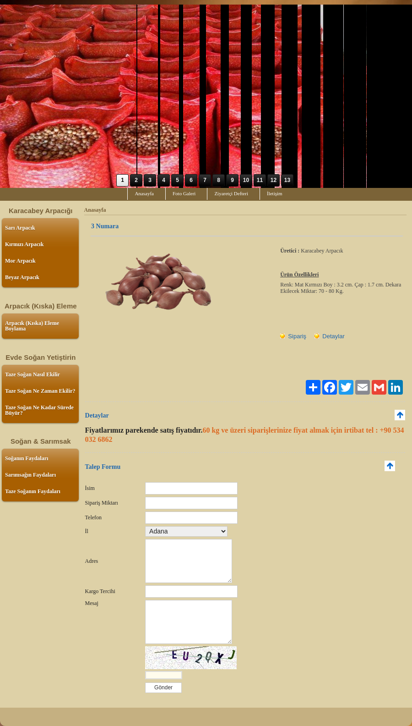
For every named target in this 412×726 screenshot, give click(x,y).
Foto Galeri (184, 193)
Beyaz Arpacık (22, 277)
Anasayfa (144, 193)
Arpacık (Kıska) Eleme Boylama (32, 326)
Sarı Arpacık (20, 228)
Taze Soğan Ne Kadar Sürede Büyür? (39, 410)
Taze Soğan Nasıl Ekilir (32, 374)
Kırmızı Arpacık (24, 244)
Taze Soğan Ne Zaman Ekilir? (40, 391)
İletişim (274, 193)
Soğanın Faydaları (26, 458)
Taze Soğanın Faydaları (32, 491)
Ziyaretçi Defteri (231, 193)
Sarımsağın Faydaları (30, 475)
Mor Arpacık (20, 261)
